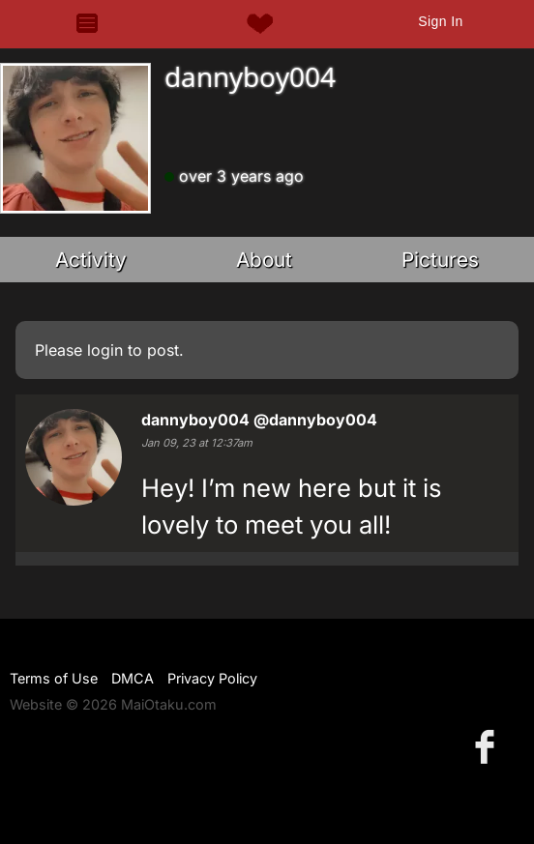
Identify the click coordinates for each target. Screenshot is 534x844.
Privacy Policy (212, 678)
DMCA (132, 678)
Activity (91, 259)
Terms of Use (54, 678)
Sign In (440, 21)
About (264, 259)
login (105, 350)
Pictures (440, 259)
